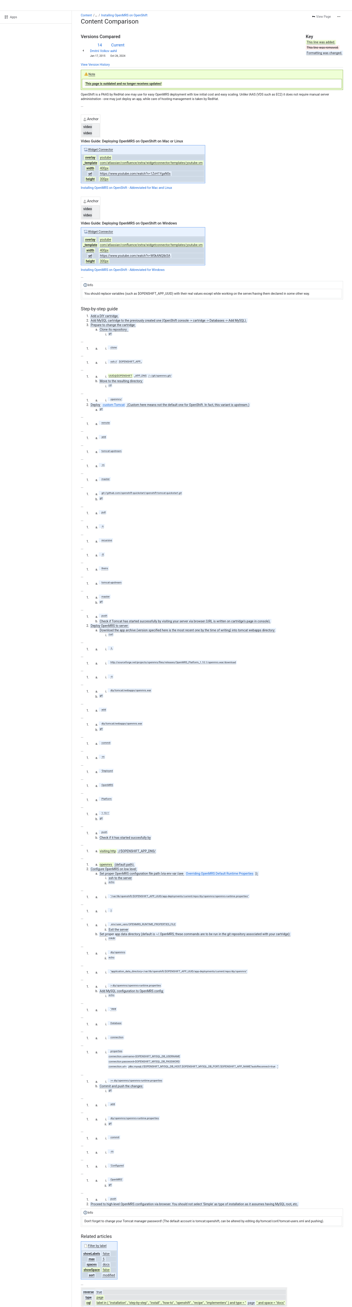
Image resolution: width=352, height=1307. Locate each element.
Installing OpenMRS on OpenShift (124, 15)
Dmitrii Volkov (99, 51)
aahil (113, 51)
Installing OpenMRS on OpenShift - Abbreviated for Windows (123, 270)
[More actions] (338, 16)
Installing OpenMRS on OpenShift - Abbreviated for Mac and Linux (126, 188)
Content (86, 15)
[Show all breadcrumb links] (96, 15)
